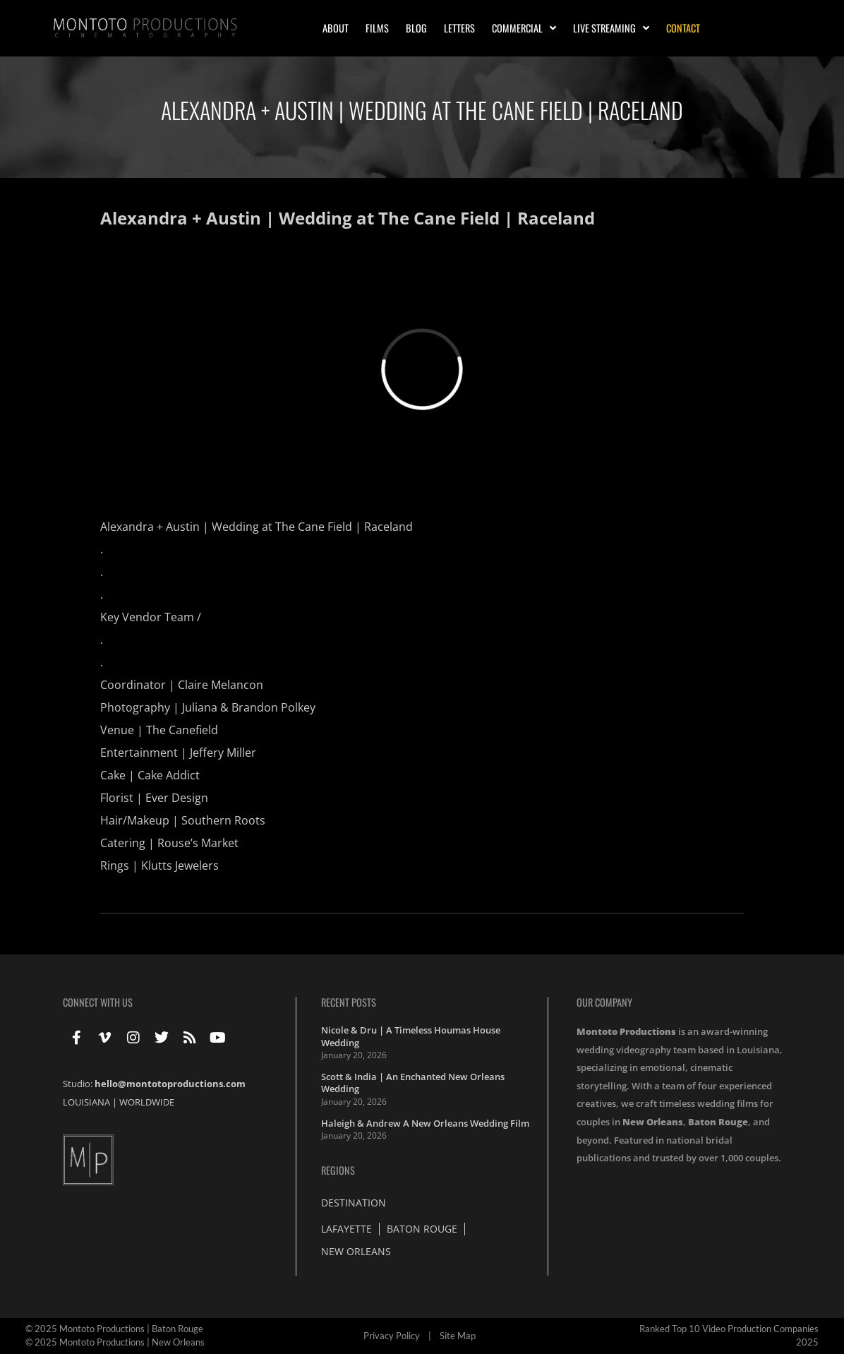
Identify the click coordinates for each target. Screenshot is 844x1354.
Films (377, 27)
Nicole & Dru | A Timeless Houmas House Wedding (410, 1036)
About (335, 27)
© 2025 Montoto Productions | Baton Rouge (114, 1328)
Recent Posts (348, 1002)
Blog (416, 27)
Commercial (524, 28)
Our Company (604, 1002)
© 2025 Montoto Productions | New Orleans (115, 1342)
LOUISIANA (86, 1102)
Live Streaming (611, 28)
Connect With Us (98, 1002)
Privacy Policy (391, 1335)
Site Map (458, 1335)
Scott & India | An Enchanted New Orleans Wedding (413, 1083)
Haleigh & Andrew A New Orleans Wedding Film (425, 1123)
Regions (338, 1170)
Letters (459, 27)
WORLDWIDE (146, 1102)
